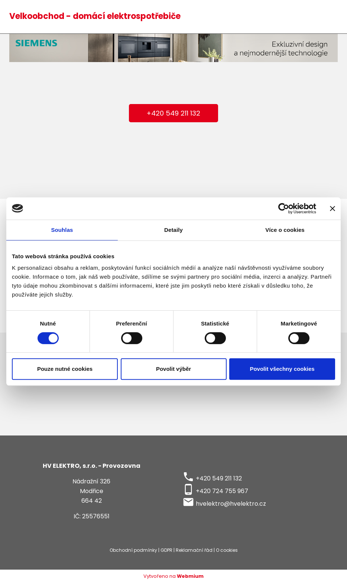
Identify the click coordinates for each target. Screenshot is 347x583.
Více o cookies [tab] (285, 230)
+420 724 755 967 (222, 491)
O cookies (227, 550)
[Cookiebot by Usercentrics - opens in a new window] (283, 208)
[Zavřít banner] (332, 208)
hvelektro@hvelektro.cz (231, 503)
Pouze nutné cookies (65, 369)
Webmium (190, 576)
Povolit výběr (173, 369)
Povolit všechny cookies (282, 369)
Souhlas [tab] (62, 230)
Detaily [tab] (173, 230)
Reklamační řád (194, 550)
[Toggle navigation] (328, 17)
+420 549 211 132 (173, 113)
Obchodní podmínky (133, 550)
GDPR (166, 550)
